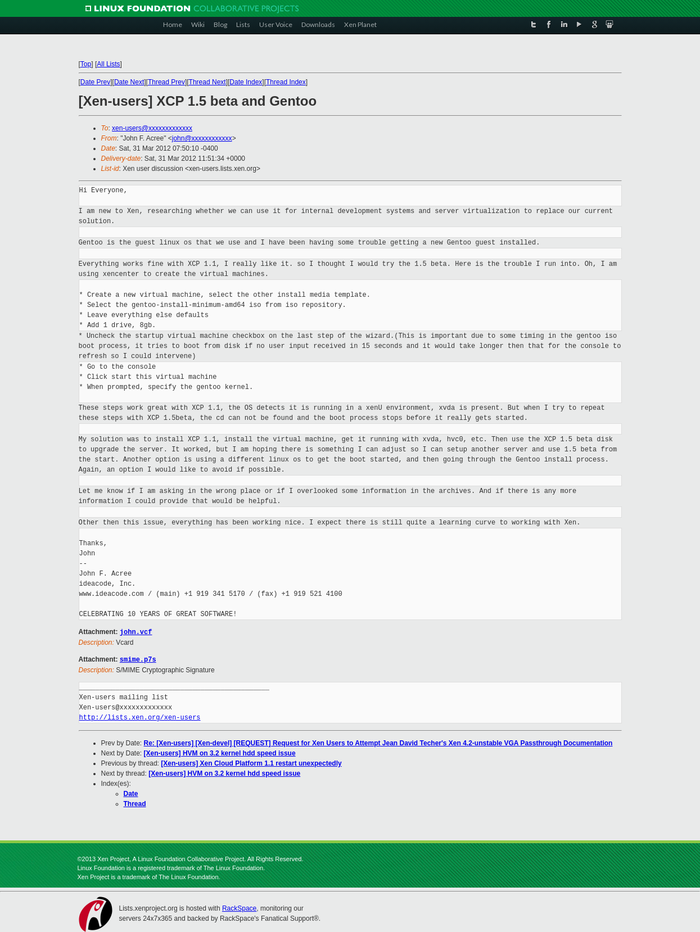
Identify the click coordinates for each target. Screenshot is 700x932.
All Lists (108, 64)
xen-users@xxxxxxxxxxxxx (152, 128)
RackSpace (239, 907)
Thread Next (207, 82)
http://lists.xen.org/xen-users (140, 716)
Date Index (245, 82)
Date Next (129, 82)
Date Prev (95, 82)
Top (85, 64)
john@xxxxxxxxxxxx (202, 138)
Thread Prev (166, 82)
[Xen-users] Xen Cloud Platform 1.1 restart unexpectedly (251, 762)
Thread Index (286, 82)
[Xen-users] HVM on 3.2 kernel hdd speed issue (220, 752)
